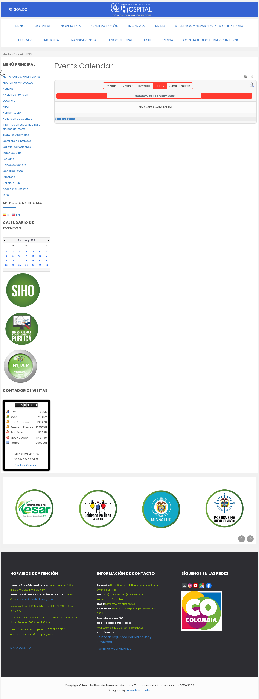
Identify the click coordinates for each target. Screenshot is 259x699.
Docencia (9, 100)
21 (46, 260)
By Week (144, 86)
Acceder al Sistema (16, 189)
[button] (4, 74)
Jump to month (179, 86)
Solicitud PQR (11, 183)
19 (33, 260)
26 (33, 265)
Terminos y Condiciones (114, 649)
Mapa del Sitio (12, 153)
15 (6, 260)
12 (33, 256)
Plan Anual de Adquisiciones (21, 76)
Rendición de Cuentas (17, 118)
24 (19, 265)
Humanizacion (12, 112)
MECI (6, 106)
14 (47, 256)
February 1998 (26, 240)
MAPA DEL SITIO (20, 648)
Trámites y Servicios (16, 135)
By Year (111, 86)
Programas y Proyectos (18, 82)
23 (13, 265)
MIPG (6, 195)
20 (39, 260)
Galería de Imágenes (17, 147)
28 (46, 265)
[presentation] (241, 538)
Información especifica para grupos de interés (22, 127)
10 (19, 256)
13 (40, 256)
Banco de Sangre (14, 165)
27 (39, 265)
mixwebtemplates (138, 690)
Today (159, 86)
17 (20, 260)
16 (13, 260)
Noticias (8, 88)
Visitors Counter (26, 465)
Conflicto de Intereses (17, 141)
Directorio (9, 177)
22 (6, 265)
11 (26, 256)
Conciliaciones (13, 171)
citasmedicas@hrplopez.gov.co (35, 599)
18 (26, 260)
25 (26, 265)
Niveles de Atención (15, 94)
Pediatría (9, 159)
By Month (127, 86)
